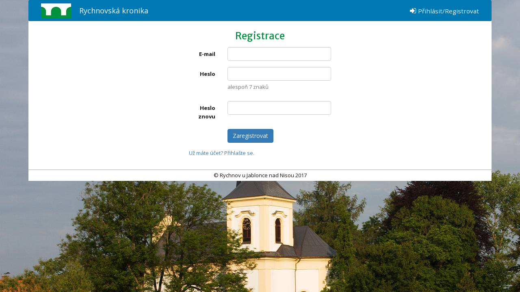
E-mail (207, 54)
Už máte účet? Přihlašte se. (221, 153)
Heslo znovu (206, 112)
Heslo (207, 73)
